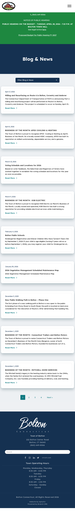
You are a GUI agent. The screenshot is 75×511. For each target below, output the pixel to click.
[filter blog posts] (37, 80)
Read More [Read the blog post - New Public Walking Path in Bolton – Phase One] (11, 314)
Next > (50, 400)
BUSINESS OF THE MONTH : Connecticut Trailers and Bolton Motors (36, 337)
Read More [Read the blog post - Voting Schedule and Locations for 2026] (11, 179)
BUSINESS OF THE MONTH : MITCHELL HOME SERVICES (31, 372)
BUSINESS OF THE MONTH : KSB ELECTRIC (25, 201)
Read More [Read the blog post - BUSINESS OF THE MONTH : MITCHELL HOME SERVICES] (11, 385)
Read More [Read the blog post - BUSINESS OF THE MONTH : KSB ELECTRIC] (11, 214)
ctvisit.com (46, 460)
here (44, 29)
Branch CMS (42, 507)
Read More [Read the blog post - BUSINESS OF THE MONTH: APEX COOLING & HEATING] (11, 143)
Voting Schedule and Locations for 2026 (23, 166)
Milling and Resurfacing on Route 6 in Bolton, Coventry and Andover (36, 95)
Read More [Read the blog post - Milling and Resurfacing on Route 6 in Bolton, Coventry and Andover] (11, 108)
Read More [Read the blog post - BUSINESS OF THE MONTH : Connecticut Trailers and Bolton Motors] (11, 350)
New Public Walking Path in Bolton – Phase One (26, 302)
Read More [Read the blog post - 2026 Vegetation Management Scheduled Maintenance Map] (11, 279)
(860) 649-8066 (37, 15)
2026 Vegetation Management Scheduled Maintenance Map (32, 272)
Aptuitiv (42, 504)
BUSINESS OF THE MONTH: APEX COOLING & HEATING (31, 131)
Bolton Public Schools (15, 237)
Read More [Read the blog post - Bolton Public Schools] (11, 249)
